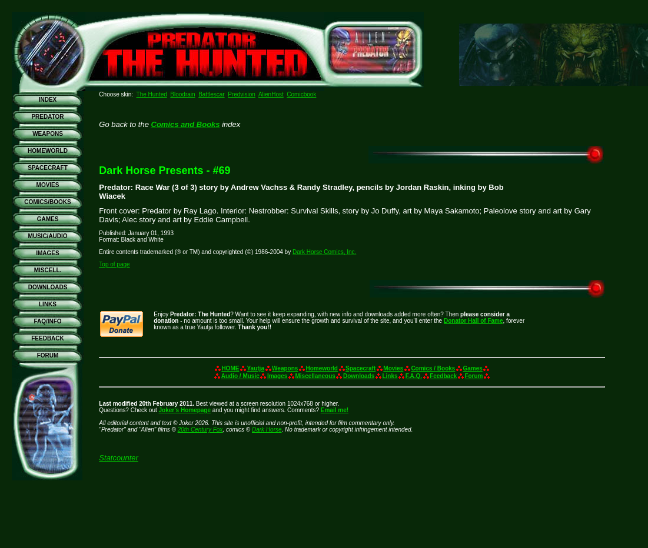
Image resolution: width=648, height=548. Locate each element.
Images (277, 376)
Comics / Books (433, 368)
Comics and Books (185, 124)
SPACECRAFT (48, 168)
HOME (230, 368)
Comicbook (301, 94)
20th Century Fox (200, 429)
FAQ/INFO (47, 321)
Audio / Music (240, 376)
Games (473, 368)
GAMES (48, 219)
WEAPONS (47, 134)
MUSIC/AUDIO (47, 236)
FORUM (48, 355)
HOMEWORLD (48, 151)
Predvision (241, 94)
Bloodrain (182, 94)
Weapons (285, 368)
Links (389, 376)
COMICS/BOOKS (47, 202)
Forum (473, 376)
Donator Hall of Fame (473, 321)
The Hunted (152, 94)
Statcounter (118, 457)
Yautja (255, 368)
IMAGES (47, 253)
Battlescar (211, 94)
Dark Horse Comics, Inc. (324, 252)
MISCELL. (48, 270)
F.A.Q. (414, 376)
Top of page (114, 264)
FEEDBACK (47, 338)
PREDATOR (47, 116)
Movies (393, 368)
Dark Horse (267, 429)
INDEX (48, 99)
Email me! (334, 410)
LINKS (48, 304)
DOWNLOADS (48, 287)
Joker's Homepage (185, 410)
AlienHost (271, 94)
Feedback (443, 376)
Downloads (358, 376)
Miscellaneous (315, 376)
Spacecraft (360, 368)
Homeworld (322, 368)
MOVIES (47, 185)
